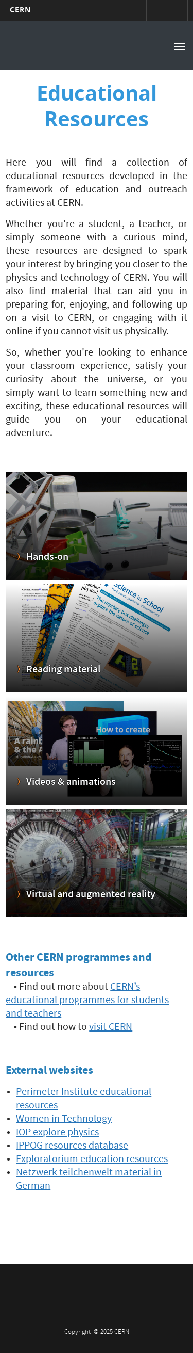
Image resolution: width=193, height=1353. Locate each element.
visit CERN (110, 1028)
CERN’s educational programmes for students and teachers (87, 1001)
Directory (177, 10)
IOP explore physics (57, 1133)
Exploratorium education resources (92, 1160)
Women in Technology (64, 1120)
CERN (20, 9)
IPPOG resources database (72, 1146)
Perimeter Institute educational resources (83, 1099)
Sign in (156, 10)
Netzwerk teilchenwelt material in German (89, 1180)
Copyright (78, 1333)
